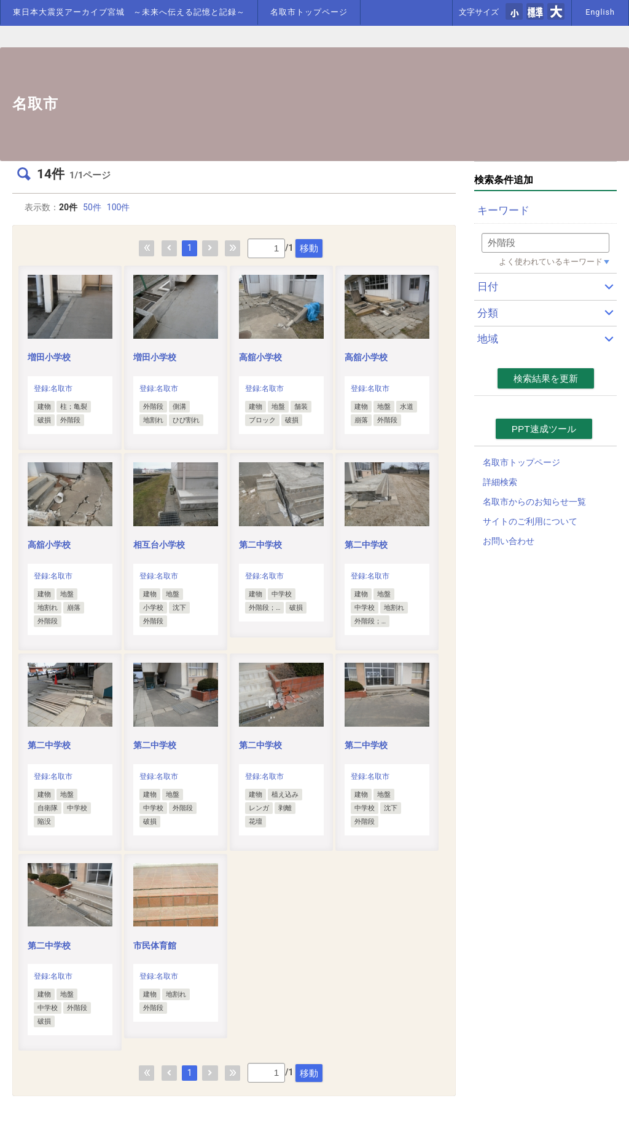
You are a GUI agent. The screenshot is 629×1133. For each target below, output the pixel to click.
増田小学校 (49, 357)
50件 (92, 207)
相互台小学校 (159, 545)
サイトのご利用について (530, 521)
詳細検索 (500, 482)
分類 (487, 313)
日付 (487, 286)
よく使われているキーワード (551, 261)
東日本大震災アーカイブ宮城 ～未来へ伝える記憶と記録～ (129, 12)
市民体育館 (154, 945)
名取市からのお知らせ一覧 (534, 502)
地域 (487, 339)
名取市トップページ (309, 12)
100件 (118, 207)
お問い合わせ (508, 541)
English (600, 12)
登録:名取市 (53, 388)
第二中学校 (260, 545)
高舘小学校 (260, 357)
